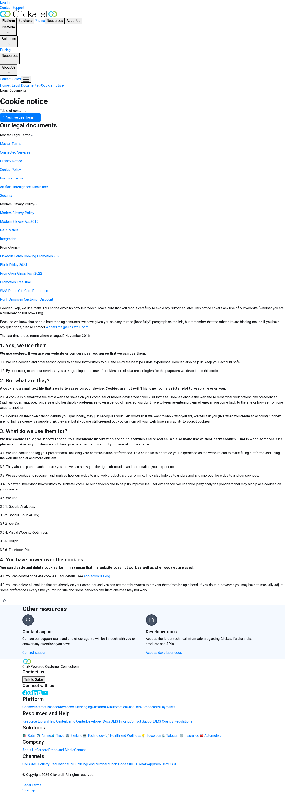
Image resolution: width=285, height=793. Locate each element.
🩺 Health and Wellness (123, 736)
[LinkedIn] (35, 692)
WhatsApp (146, 764)
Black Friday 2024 (13, 265)
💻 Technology (93, 736)
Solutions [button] (25, 21)
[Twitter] (30, 692)
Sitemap (28, 790)
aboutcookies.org (97, 576)
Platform (8, 30)
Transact (52, 707)
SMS (26, 764)
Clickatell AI (101, 707)
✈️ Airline (43, 736)
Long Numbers (98, 764)
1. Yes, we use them (19, 117)
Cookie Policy (10, 170)
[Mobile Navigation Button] (26, 79)
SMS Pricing (120, 721)
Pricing (39, 21)
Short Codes (118, 764)
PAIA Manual (9, 230)
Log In (5, 2)
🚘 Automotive (210, 736)
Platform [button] (8, 21)
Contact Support (12, 8)
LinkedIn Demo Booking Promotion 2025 (30, 256)
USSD (172, 764)
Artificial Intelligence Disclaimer (24, 187)
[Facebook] (25, 692)
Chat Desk (134, 707)
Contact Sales (10, 79)
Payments (167, 707)
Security (6, 196)
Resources (10, 59)
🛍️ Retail (29, 736)
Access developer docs (164, 652)
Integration (8, 239)
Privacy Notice (11, 161)
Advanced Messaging (75, 707)
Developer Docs (98, 721)
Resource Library (35, 721)
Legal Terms (31, 785)
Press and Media (61, 750)
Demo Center (76, 721)
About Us (9, 70)
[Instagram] (40, 692)
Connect (28, 707)
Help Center (57, 721)
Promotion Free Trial (15, 282)
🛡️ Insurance (189, 736)
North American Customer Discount (26, 299)
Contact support (34, 652)
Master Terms (10, 144)
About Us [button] (73, 21)
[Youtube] (45, 692)
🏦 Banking (73, 736)
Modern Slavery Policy (17, 213)
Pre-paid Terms (12, 178)
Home (4, 85)
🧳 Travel (58, 736)
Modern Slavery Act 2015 (19, 221)
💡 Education (151, 736)
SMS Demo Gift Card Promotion (24, 291)
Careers (42, 750)
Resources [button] (55, 21)
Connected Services (15, 152)
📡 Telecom (170, 736)
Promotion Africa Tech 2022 (21, 273)
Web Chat (161, 764)
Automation (118, 707)
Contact (80, 750)
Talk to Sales (34, 680)
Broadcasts (151, 707)
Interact (40, 707)
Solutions (9, 42)
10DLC (133, 764)
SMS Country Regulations (173, 721)
